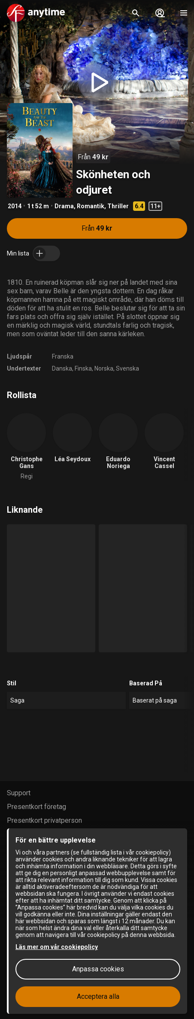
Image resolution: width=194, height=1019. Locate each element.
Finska (83, 368)
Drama (64, 206)
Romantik (90, 206)
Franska (62, 356)
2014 (14, 206)
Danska (62, 368)
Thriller (118, 206)
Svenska (127, 368)
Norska (103, 368)
